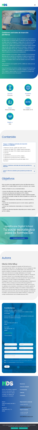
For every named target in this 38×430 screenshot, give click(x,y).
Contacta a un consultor (19, 238)
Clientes (22, 392)
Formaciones (23, 389)
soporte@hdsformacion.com (26, 416)
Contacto (22, 395)
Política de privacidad (23, 428)
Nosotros (22, 384)
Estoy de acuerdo (14, 428)
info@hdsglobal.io (8, 332)
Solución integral (24, 386)
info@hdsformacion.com (25, 407)
